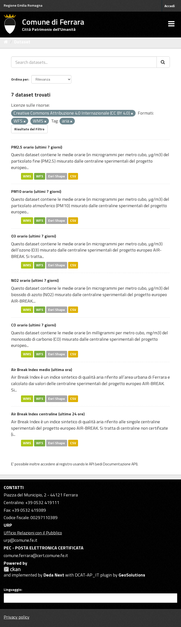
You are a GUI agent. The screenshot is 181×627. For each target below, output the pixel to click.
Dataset (22, 41)
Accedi (169, 5)
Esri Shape (56, 176)
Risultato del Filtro (29, 129)
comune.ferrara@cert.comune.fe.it (36, 555)
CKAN (12, 569)
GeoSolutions (132, 575)
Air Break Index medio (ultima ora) (41, 370)
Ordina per (19, 79)
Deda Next (53, 575)
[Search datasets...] (84, 62)
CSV (73, 176)
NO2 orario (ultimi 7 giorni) (35, 280)
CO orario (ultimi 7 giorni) (33, 325)
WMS (27, 176)
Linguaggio (12, 589)
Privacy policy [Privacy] (16, 617)
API (91, 464)
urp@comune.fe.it (20, 540)
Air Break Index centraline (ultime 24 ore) (48, 414)
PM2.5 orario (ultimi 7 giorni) (36, 147)
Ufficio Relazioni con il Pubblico (33, 532)
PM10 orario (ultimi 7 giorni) (36, 191)
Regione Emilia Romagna (23, 5)
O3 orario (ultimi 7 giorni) (33, 236)
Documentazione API (120, 464)
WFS (39, 176)
